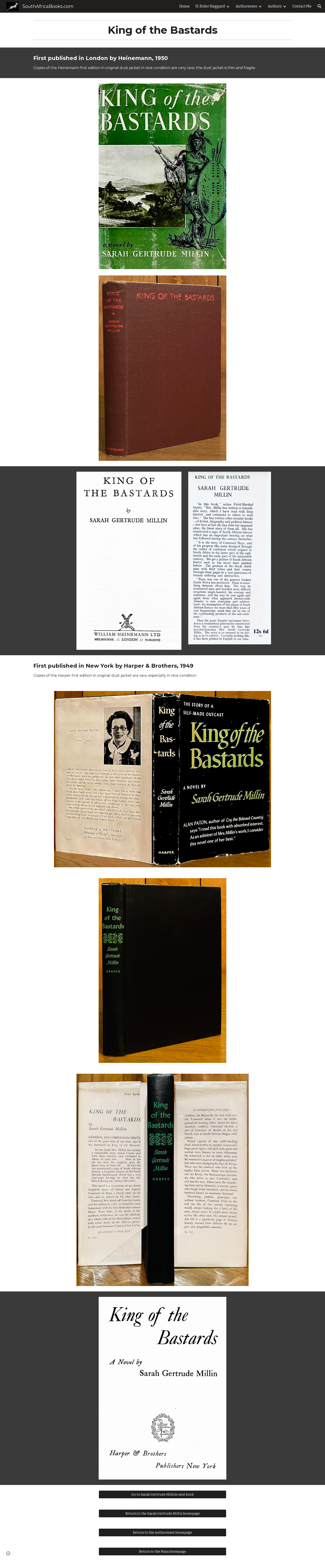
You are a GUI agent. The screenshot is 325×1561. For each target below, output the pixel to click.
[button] (319, 6)
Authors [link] (275, 6)
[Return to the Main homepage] (162, 1551)
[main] (162, 30)
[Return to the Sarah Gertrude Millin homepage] (162, 1513)
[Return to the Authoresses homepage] (162, 1532)
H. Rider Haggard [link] (210, 6)
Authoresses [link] (246, 6)
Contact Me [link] (301, 6)
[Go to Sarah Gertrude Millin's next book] (162, 1494)
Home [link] (184, 6)
